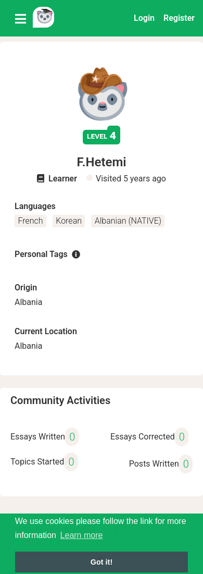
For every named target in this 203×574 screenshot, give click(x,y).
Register (179, 18)
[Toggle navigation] (20, 18)
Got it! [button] (101, 562)
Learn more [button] (81, 535)
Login (144, 18)
